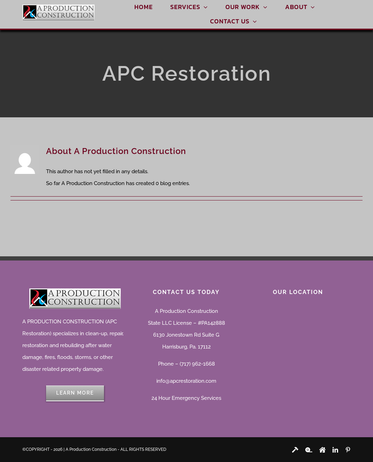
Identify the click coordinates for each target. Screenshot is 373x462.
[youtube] (308, 450)
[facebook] (295, 450)
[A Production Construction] (58, 7)
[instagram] (322, 450)
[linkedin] (335, 450)
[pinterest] (348, 450)
